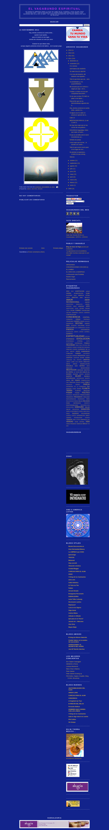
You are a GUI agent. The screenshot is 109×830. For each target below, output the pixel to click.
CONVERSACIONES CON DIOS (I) (77, 267)
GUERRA (74, 349)
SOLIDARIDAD (85, 413)
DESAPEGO (69, 323)
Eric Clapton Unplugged (73, 661)
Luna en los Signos (74, 607)
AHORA (68, 293)
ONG (67, 382)
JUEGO (88, 355)
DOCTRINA (81, 325)
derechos (87, 321)
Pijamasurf (71, 605)
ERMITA (76, 331)
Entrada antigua (58, 248)
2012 (70, 55)
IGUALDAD (69, 355)
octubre (72, 160)
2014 (70, 50)
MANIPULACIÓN (85, 363)
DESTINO (34, 189)
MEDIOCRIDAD (85, 368)
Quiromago (72, 554)
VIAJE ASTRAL (79, 421)
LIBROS (68, 361)
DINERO (87, 323)
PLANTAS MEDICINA (82, 390)
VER (88, 419)
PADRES (77, 384)
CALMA (72, 310)
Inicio (42, 248)
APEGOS (68, 306)
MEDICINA (69, 368)
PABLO (87, 382)
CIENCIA (81, 312)
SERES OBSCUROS (84, 411)
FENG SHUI (79, 345)
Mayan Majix (72, 627)
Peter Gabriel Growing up (74, 673)
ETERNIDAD (70, 339)
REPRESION (77, 403)
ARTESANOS (70, 265)
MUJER (78, 376)
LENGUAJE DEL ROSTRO (74, 359)
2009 (70, 188)
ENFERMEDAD (85, 329)
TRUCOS (71, 557)
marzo (72, 179)
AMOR (29, 189)
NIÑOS (68, 380)
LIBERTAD (86, 359)
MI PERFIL (69, 372)
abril (71, 177)
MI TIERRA (77, 372)
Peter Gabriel (70, 671)
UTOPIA (78, 419)
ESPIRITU (69, 334)
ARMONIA (81, 306)
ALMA (88, 293)
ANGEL (87, 304)
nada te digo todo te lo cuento (78, 716)
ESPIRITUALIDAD (75, 336)
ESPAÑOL (87, 331)
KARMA (87, 357)
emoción (87, 327)
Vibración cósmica (74, 566)
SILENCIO (75, 413)
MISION (40, 189)
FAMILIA (87, 343)
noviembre (73, 63)
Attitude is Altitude (74, 616)
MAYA (88, 366)
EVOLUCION (83, 338)
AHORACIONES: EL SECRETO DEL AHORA (76, 645)
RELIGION (86, 401)
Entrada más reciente (26, 248)
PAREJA (86, 384)
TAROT (87, 415)
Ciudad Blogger (73, 568)
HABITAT (72, 351)
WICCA (85, 423)
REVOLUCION (70, 407)
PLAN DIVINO (77, 388)
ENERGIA (70, 329)
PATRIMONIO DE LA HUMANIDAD (76, 386)
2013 (70, 53)
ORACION (72, 382)
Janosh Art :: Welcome (75, 621)
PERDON (69, 388)
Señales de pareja (75, 140)
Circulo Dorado (73, 591)
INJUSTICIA (81, 355)
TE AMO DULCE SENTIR (77, 71)
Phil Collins (72, 719)
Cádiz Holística (73, 582)
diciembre (73, 61)
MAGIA (75, 363)
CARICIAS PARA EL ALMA (77, 571)
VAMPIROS (83, 419)
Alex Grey (71, 624)
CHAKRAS (75, 312)
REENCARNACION (71, 399)
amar (75, 295)
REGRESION (81, 399)
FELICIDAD (70, 345)
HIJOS (78, 351)
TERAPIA (87, 417)
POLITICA (86, 393)
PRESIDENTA (78, 397)
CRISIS (78, 319)
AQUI (74, 306)
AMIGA (68, 297)
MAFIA (68, 363)
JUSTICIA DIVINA (78, 357)
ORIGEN (78, 382)
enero (72, 185)
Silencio (72, 157)
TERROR (69, 419)
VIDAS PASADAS (71, 423)
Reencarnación (70, 279)
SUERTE (74, 415)
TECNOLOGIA (78, 417)
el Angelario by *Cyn (75, 701)
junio (71, 171)
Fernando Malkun (74, 706)
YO (89, 423)
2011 (70, 58)
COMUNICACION (71, 314)
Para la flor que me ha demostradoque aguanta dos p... (79, 103)
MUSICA (87, 376)
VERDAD (69, 421)
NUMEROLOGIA (85, 380)
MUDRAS (87, 374)
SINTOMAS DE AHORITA (77, 69)
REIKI (88, 399)
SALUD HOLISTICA (72, 409)
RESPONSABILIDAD (72, 405)
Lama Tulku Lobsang (75, 599)
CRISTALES (87, 319)
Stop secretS (72, 563)
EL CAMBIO (70, 269)
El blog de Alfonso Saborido (77, 637)
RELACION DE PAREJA (72, 401)
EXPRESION (78, 343)
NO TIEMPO (75, 380)
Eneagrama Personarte (76, 593)
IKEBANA (74, 355)
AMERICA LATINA (84, 295)
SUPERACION (81, 415)
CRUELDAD (69, 321)
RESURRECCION (85, 405)
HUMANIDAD (85, 351)
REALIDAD (86, 397)
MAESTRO (86, 361)
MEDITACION (71, 370)
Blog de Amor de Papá (73, 247)
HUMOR (78, 353)
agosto (72, 166)
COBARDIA (87, 312)
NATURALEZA (70, 378)
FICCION (84, 345)
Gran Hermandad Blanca (76, 549)
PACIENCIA (69, 384)
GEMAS (75, 347)
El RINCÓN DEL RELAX (76, 704)
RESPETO (87, 403)
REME (68, 403)
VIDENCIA (79, 423)
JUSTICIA (69, 357)
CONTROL (86, 317)
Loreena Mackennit (72, 666)
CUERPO (77, 321)
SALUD (87, 407)
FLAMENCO (69, 347)
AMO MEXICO (85, 297)
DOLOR (88, 325)
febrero (72, 182)
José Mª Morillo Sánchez (76, 649)
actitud (88, 291)
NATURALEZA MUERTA (83, 378)
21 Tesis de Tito (73, 585)
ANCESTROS (69, 304)
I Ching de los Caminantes (77, 577)
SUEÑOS (68, 415)
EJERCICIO (81, 327)
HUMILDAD (69, 353)
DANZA (82, 321)
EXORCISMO (69, 343)
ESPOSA (87, 336)
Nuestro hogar (70, 276)
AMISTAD (75, 297)
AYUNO (82, 308)
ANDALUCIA (79, 304)
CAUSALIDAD (86, 310)
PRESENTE (69, 397)
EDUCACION (70, 327)
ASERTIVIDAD (70, 308)
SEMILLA (68, 411)
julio (71, 168)
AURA (76, 308)
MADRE (81, 361)
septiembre (73, 163)
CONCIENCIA (73, 317)
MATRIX (82, 366)
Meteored (71, 560)
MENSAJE (80, 370)
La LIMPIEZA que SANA (76, 552)
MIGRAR (75, 374)
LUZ (76, 361)
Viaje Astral (72, 610)
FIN (89, 345)
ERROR (81, 331)
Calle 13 (72, 117)
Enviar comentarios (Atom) (36, 252)
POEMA (77, 392)
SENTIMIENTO (75, 411)
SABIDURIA (79, 407)
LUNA (72, 361)
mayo (72, 174)
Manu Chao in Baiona (73, 669)
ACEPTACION (79, 291)
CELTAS (68, 312)
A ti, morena (73, 66)
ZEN (67, 425)
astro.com (71, 580)
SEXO (68, 413)
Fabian (70, 588)
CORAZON (69, 319)
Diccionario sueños (74, 602)
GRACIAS (69, 349)
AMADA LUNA (73, 692)
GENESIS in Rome (72, 664)
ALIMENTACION (78, 293)
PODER (69, 393)
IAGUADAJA (86, 353)
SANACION (85, 409)
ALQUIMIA (69, 295)
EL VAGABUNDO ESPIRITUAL (55, 8)
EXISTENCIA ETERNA (74, 341)
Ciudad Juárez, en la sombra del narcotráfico (77, 641)
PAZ (88, 386)
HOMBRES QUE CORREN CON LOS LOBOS (76, 710)
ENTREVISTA (69, 331)
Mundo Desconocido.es (76, 546)
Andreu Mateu (73, 613)
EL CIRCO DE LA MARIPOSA (75, 272)
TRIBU (74, 419)
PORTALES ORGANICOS (73, 394)
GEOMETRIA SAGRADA (83, 347)
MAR (76, 366)
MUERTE (69, 376)
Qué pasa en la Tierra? (75, 619)
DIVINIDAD (74, 325)
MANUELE (69, 366)
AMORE (87, 302)
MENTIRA (87, 370)
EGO (76, 327)
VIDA (88, 421)
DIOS (68, 325)
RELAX (81, 401)
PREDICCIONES (85, 394)
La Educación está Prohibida (75, 274)
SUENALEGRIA (73, 596)
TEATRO (68, 417)
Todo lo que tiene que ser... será (79, 79)
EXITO (88, 341)
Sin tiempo (71, 722)
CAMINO (78, 310)
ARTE (88, 306)
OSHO (82, 382)
